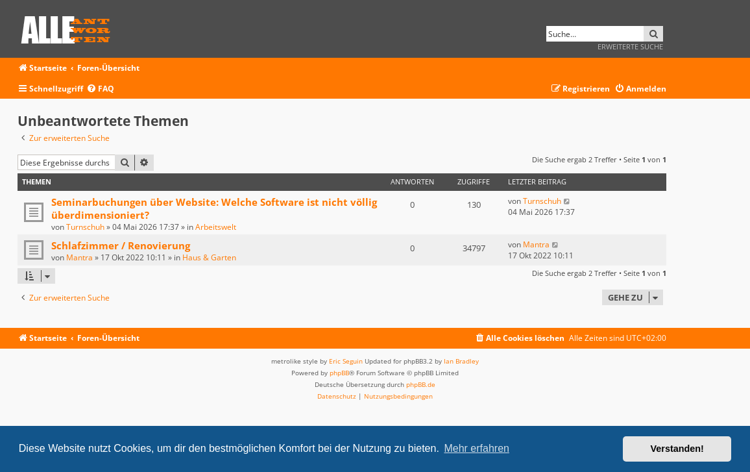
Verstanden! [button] (677, 448)
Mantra (79, 257)
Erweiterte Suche (630, 46)
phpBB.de (420, 384)
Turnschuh (85, 226)
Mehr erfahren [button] (476, 448)
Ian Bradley (461, 361)
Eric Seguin (346, 361)
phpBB (339, 372)
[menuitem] (100, 89)
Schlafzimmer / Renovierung (120, 245)
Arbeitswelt (215, 226)
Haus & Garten (209, 257)
